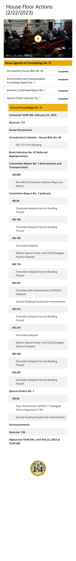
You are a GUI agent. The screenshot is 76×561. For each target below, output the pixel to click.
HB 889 (16, 174)
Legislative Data (43, 556)
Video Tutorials (38, 539)
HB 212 (16, 309)
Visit (38, 525)
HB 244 (16, 354)
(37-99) (39, 409)
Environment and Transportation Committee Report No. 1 (38, 80)
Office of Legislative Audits (38, 498)
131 (23, 122)
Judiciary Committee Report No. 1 (38, 90)
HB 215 (16, 327)
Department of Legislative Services (38, 495)
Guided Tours (38, 518)
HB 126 (16, 219)
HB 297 (16, 372)
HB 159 (16, 238)
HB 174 (16, 264)
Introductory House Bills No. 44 (38, 71)
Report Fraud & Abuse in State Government (38, 502)
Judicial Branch (38, 492)
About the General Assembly (38, 529)
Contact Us (38, 522)
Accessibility (38, 532)
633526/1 (56, 290)
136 (23, 432)
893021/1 (44, 406)
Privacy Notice (37, 536)
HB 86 (15, 398)
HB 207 (16, 283)
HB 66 (15, 201)
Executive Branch (38, 488)
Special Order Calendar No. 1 (38, 98)
